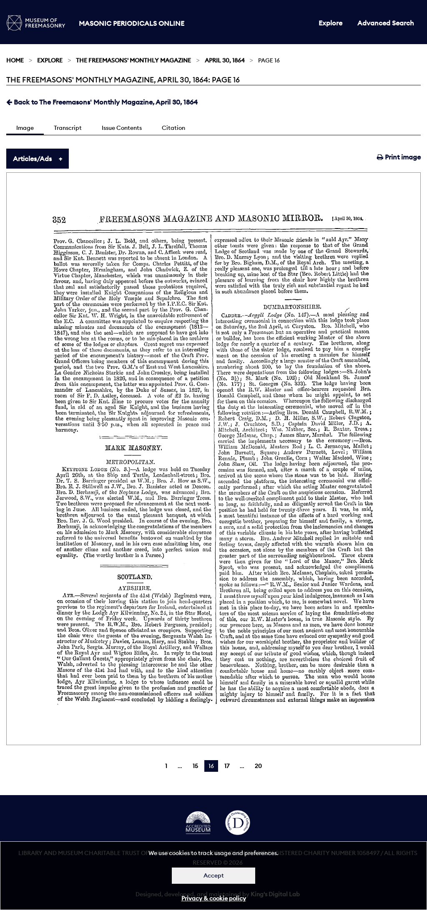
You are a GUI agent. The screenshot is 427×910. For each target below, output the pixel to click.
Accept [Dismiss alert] (213, 875)
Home (15, 60)
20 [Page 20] (258, 766)
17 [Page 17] (226, 766)
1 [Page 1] (166, 766)
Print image (399, 157)
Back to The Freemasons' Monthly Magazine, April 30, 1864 (102, 102)
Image (25, 128)
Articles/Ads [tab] (32, 158)
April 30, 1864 (225, 60)
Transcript (68, 128)
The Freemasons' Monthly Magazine (133, 60)
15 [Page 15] (195, 766)
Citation (173, 128)
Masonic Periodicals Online (131, 23)
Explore (330, 23)
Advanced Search (385, 23)
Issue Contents (122, 128)
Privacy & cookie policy (213, 898)
